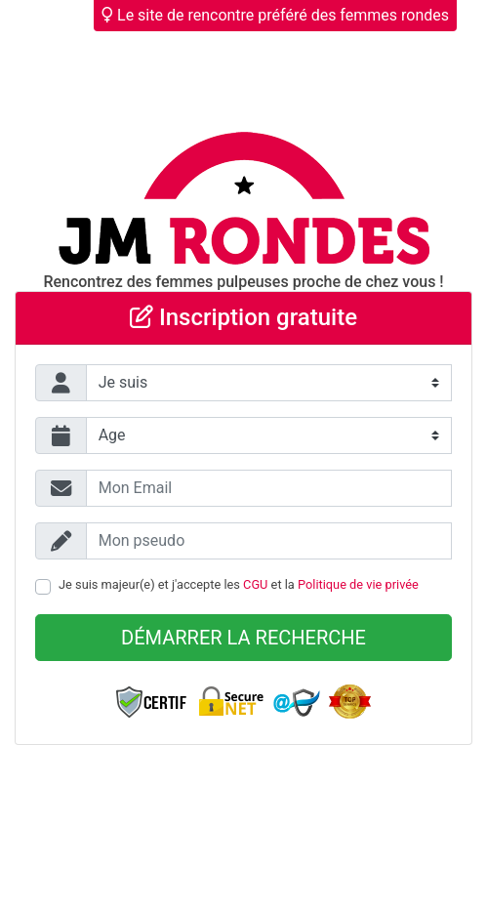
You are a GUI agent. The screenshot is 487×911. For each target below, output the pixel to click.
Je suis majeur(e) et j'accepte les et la (239, 584)
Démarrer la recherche (243, 637)
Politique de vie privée (358, 584)
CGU (255, 584)
